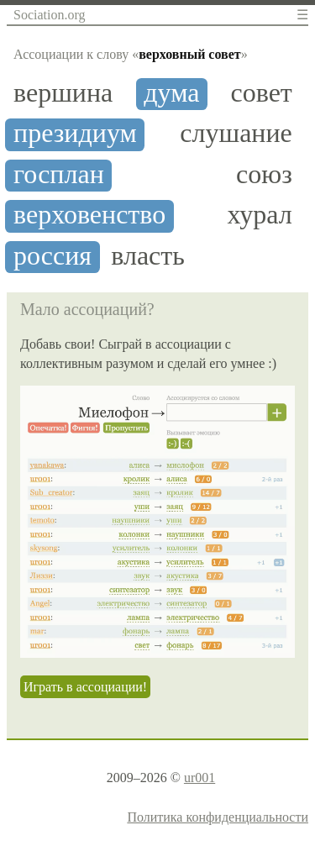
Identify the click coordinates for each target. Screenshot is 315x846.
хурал (260, 214)
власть (148, 256)
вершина (63, 93)
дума (171, 93)
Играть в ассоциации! (85, 687)
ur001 (199, 777)
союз (264, 174)
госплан (58, 174)
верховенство (89, 214)
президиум (75, 133)
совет (261, 93)
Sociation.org (49, 15)
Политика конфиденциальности (217, 817)
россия (52, 256)
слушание (235, 133)
